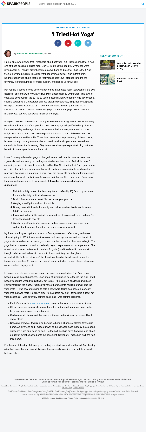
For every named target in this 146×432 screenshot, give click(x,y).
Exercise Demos (52, 386)
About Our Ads (78, 387)
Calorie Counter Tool (66, 386)
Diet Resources (11, 386)
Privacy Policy (67, 387)
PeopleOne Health (25, 386)
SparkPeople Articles (68, 27)
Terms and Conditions (136, 386)
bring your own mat (39, 303)
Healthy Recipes (39, 386)
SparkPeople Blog (81, 386)
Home (3, 386)
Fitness (86, 27)
